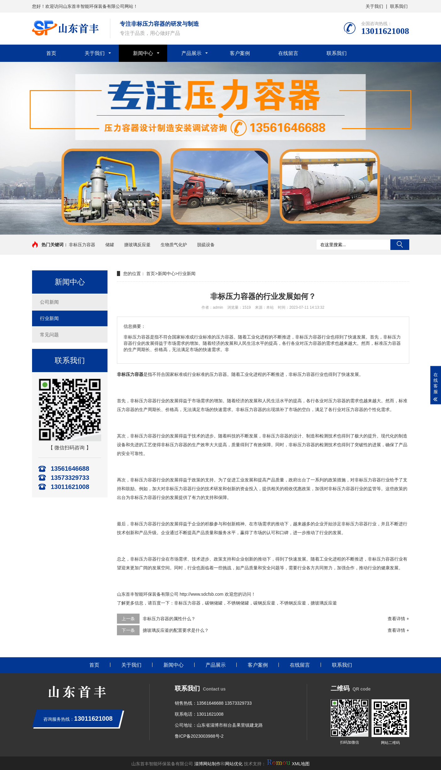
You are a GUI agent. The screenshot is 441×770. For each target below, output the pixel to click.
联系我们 (399, 6)
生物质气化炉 (174, 244)
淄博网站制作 (207, 763)
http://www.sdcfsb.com (201, 594)
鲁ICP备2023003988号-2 (199, 736)
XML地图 (301, 763)
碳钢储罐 (214, 602)
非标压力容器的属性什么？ (169, 618)
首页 (51, 53)
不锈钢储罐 (238, 602)
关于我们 (374, 6)
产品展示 (191, 53)
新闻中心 (143, 53)
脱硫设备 (206, 244)
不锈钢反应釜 (293, 602)
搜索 (399, 244)
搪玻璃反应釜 (137, 244)
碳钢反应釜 (264, 602)
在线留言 (288, 53)
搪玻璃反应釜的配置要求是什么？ (176, 630)
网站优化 (234, 763)
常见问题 (49, 334)
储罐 (109, 244)
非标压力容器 (82, 244)
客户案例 (240, 53)
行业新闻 (49, 318)
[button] (218, 228)
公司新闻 (49, 302)
